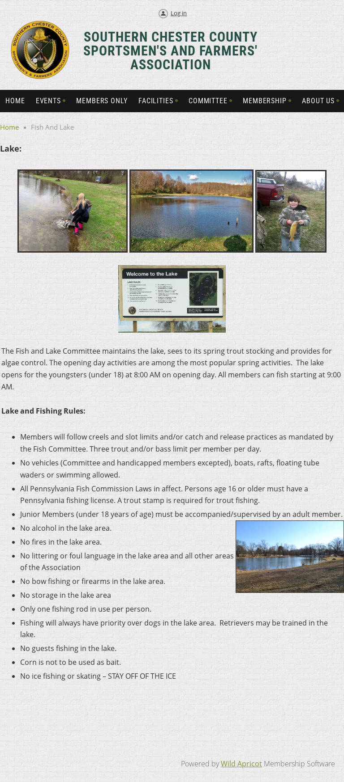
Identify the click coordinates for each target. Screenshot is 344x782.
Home (9, 127)
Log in (179, 13)
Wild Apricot (241, 764)
